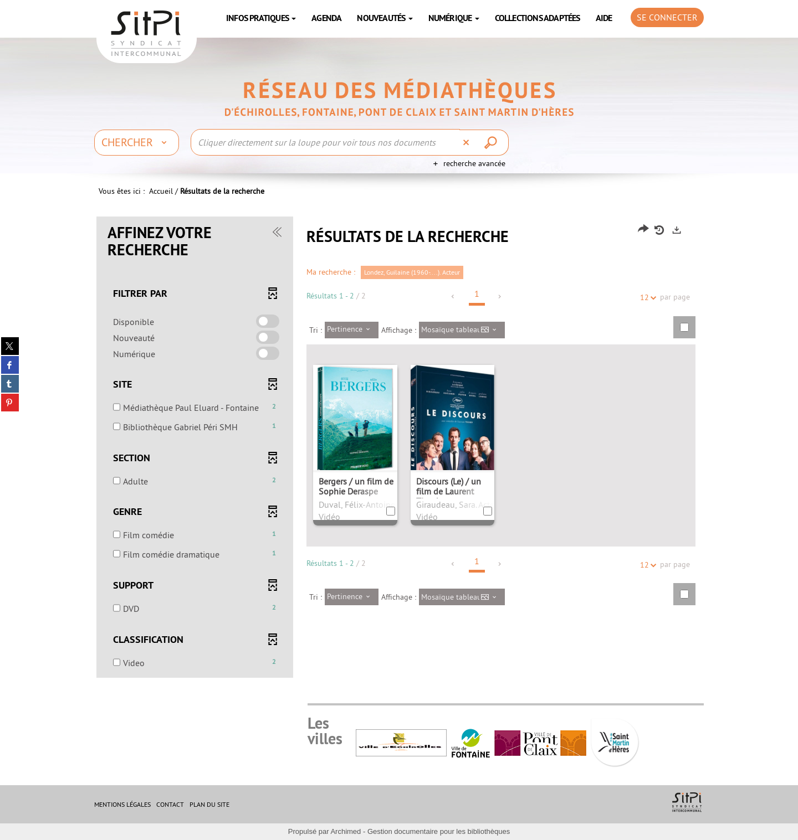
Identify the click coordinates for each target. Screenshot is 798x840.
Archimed (345, 831)
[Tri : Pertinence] (351, 330)
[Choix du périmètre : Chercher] (136, 142)
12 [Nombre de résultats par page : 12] (646, 297)
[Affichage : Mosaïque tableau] (462, 330)
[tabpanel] (399, 448)
